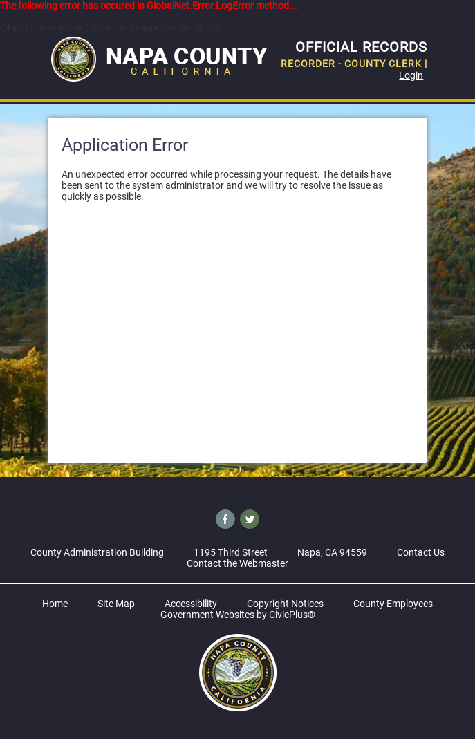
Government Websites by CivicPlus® (237, 614)
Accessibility (191, 603)
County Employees (393, 603)
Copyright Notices (285, 603)
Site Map (116, 603)
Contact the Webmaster (237, 563)
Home (55, 603)
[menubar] (238, 103)
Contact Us (421, 552)
